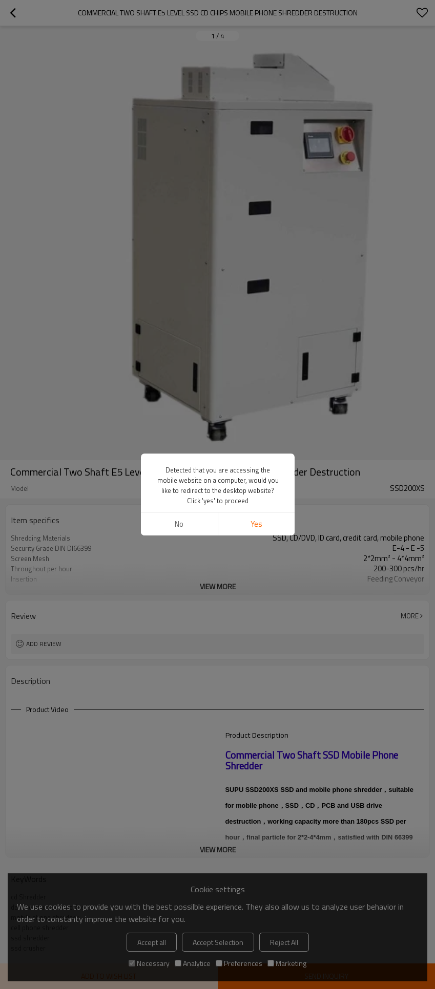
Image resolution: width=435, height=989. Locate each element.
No (179, 524)
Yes (256, 524)
